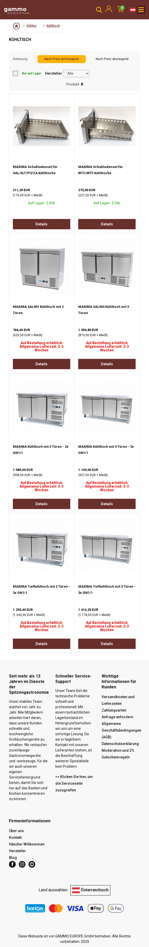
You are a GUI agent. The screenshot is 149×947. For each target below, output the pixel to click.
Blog (13, 858)
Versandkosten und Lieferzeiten (118, 700)
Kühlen (32, 26)
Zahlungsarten (114, 710)
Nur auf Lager (27, 73)
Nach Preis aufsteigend (61, 59)
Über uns (16, 831)
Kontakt (15, 837)
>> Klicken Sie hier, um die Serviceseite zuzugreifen (74, 783)
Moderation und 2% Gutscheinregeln (118, 753)
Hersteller (53, 73)
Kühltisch (53, 26)
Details (42, 224)
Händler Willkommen (27, 844)
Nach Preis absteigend (112, 59)
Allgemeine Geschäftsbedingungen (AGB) (121, 730)
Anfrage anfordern (117, 717)
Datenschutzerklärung (120, 744)
